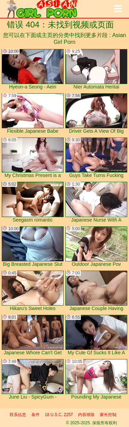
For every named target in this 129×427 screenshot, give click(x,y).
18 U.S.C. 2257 (59, 414)
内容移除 (86, 414)
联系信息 (18, 414)
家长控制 (108, 414)
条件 (35, 414)
